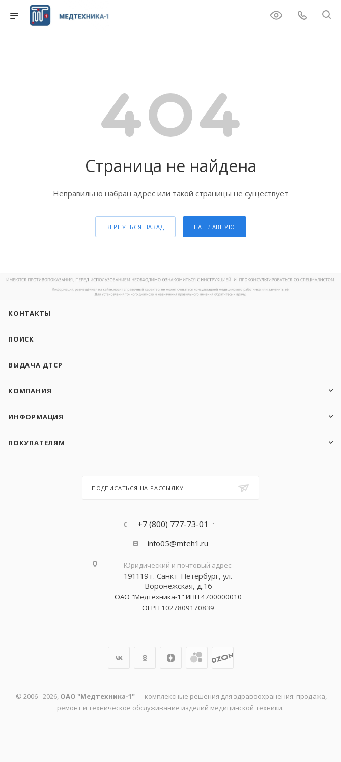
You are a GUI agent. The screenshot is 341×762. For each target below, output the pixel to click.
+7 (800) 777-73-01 (172, 524)
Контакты (29, 313)
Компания (29, 391)
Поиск (21, 339)
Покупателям (36, 442)
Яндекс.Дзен (171, 658)
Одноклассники (145, 658)
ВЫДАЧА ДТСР (35, 365)
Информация (36, 416)
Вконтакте (119, 658)
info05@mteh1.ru (178, 543)
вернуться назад (135, 227)
